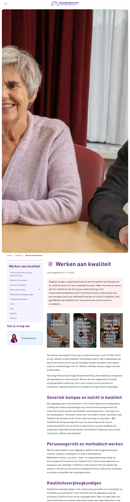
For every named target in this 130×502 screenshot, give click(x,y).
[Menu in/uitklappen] (5, 3)
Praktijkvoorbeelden (19, 299)
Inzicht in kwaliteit (18, 285)
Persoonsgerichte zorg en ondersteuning (21, 274)
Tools (12, 303)
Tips (12, 308)
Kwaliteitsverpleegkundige (21, 294)
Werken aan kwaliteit (24, 266)
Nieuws (13, 318)
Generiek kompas (17, 289)
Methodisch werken (18, 280)
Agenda (13, 313)
